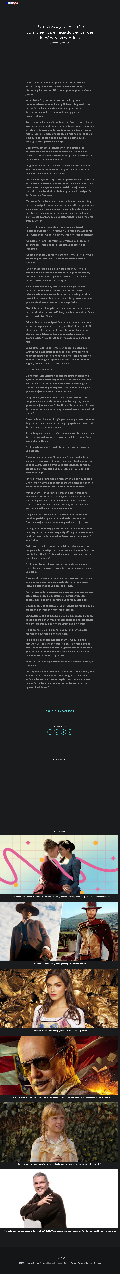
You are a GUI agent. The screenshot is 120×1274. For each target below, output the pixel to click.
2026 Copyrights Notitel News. (32, 1263)
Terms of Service (85, 1263)
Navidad (97, 1263)
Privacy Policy (70, 1263)
